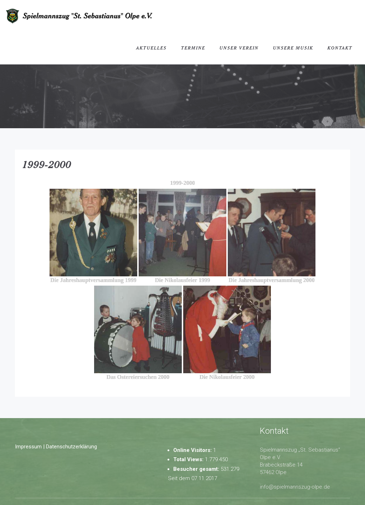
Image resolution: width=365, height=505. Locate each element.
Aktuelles (151, 48)
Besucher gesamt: (197, 469)
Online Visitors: (193, 450)
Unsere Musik (293, 48)
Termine (193, 48)
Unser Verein (239, 48)
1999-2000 (46, 164)
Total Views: (189, 459)
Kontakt (340, 48)
